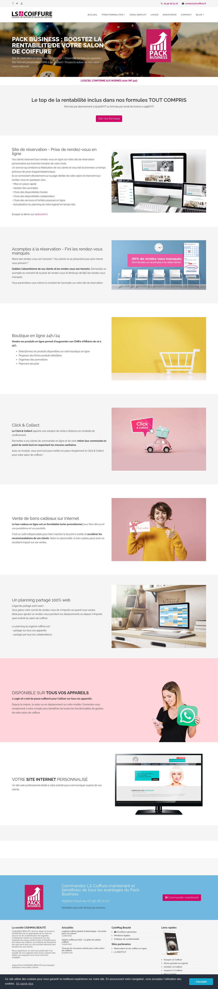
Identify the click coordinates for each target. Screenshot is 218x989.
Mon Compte (170, 974)
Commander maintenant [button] (182, 897)
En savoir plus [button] (24, 983)
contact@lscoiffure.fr (195, 3)
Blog (199, 14)
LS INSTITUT (120, 952)
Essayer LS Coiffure (173, 959)
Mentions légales (122, 935)
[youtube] (22, 3)
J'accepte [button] (201, 981)
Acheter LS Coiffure (173, 967)
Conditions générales (125, 932)
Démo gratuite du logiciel (176, 963)
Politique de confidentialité (126, 939)
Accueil (93, 14)
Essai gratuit (138, 14)
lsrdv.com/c (41, 214)
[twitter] (17, 3)
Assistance (170, 14)
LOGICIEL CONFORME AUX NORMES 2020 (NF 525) (109, 80)
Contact (186, 14)
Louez (155, 14)
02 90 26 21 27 (171, 3)
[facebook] (13, 3)
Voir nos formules (109, 118)
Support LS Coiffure (173, 970)
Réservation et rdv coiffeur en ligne (130, 948)
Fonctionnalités (112, 14)
